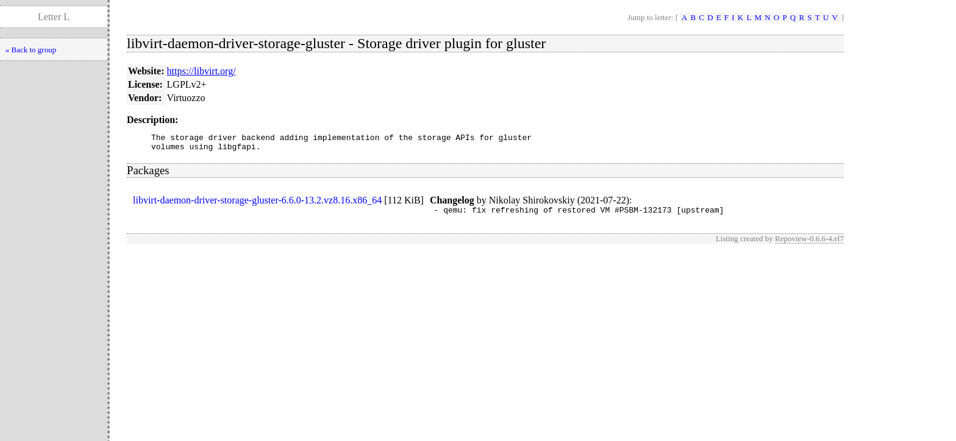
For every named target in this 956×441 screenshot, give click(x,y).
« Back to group (30, 49)
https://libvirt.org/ (201, 71)
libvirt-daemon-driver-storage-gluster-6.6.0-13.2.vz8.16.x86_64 (257, 204)
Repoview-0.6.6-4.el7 (809, 244)
